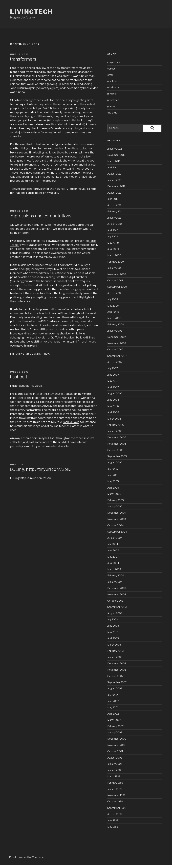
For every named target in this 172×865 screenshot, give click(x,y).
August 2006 (114, 393)
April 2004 (113, 563)
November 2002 (116, 669)
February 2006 (115, 424)
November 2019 (116, 154)
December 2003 (116, 588)
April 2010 (112, 230)
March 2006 (114, 418)
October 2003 (115, 600)
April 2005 (113, 487)
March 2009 (114, 255)
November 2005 (116, 443)
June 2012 (112, 198)
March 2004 (114, 569)
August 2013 (114, 173)
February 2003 (115, 650)
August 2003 (114, 613)
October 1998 (115, 801)
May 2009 (113, 242)
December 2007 (116, 336)
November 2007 (116, 343)
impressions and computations (40, 215)
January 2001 (114, 763)
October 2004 (115, 525)
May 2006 (113, 406)
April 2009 (113, 249)
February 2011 (115, 211)
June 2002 (113, 701)
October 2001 (115, 751)
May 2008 (113, 305)
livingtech (31, 11)
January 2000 (114, 770)
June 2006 (113, 399)
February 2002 (115, 726)
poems (111, 106)
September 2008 (117, 286)
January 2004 (114, 581)
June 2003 (113, 625)
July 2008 (112, 299)
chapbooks (113, 62)
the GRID (112, 112)
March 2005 (114, 493)
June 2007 (113, 374)
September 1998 (116, 807)
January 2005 (114, 506)
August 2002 (114, 688)
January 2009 (114, 267)
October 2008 (115, 280)
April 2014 (112, 167)
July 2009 (112, 236)
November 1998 (116, 795)
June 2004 (113, 550)
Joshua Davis (71, 422)
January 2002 (114, 732)
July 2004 (112, 544)
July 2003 (112, 619)
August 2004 (114, 537)
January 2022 (114, 148)
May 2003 (113, 632)
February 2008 (115, 324)
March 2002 (114, 719)
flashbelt (18, 376)
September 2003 (117, 606)
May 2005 (113, 481)
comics (111, 68)
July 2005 (112, 468)
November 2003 (116, 594)
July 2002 (112, 694)
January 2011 (114, 217)
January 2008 (114, 330)
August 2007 (114, 362)
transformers (23, 59)
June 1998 (112, 820)
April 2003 (113, 638)
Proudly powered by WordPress (26, 857)
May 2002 (113, 707)
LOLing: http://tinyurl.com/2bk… (41, 469)
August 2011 (114, 205)
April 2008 (113, 311)
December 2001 (116, 738)
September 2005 (117, 456)
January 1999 (114, 789)
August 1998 (114, 814)
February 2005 (115, 500)
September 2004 (117, 531)
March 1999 (113, 776)
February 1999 (115, 782)
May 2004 (113, 556)
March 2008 (114, 318)
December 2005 (116, 437)
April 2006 (113, 412)
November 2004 (116, 519)
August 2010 (114, 223)
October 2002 (115, 676)
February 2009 (115, 261)
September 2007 (117, 355)
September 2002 (117, 682)
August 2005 (114, 462)
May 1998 (112, 826)
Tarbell (14, 244)
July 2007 (112, 368)
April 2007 (113, 387)
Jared (92, 240)
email (110, 74)
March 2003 (114, 644)
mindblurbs (113, 87)
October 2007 (115, 349)
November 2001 (116, 745)
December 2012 (116, 186)
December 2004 (116, 512)
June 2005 (113, 475)
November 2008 (116, 274)
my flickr (112, 93)
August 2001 (114, 757)
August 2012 (114, 192)
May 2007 (113, 380)
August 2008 (114, 293)
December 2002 (116, 663)
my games (113, 100)
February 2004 (115, 575)
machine (112, 81)
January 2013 (114, 180)
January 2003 (114, 657)
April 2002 (113, 713)
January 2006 (114, 431)
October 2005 (115, 450)
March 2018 (113, 161)
